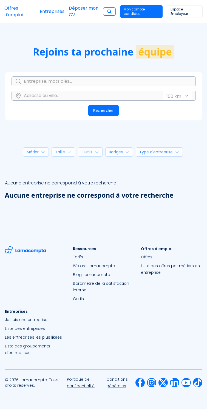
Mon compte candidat (134, 11)
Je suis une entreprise (26, 319)
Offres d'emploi (13, 11)
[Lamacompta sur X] (163, 382)
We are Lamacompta (94, 266)
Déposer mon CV (83, 11)
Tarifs (78, 257)
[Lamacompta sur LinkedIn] (175, 382)
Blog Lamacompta (91, 274)
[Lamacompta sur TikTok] (198, 382)
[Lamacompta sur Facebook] (140, 382)
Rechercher (103, 110)
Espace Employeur (179, 11)
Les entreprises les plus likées (33, 337)
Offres (146, 257)
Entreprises (52, 11)
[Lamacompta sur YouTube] (186, 382)
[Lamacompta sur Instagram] (152, 382)
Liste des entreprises (25, 328)
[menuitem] (103, 257)
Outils (78, 299)
